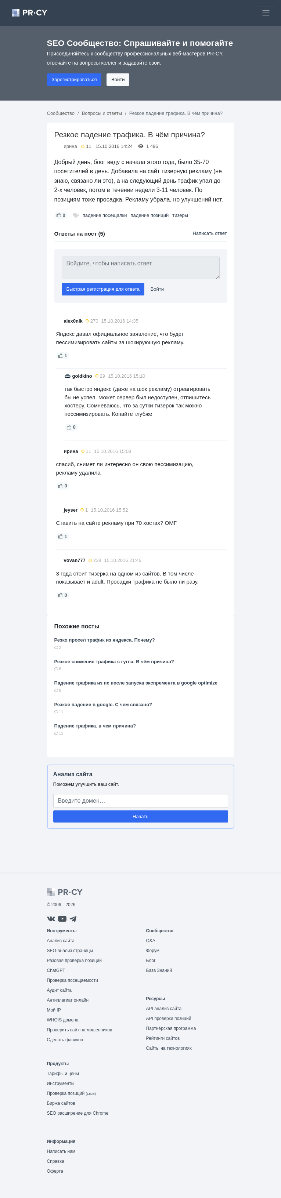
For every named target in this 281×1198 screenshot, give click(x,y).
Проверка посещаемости (72, 980)
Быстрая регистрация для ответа (103, 289)
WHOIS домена (63, 1020)
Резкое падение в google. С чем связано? (103, 704)
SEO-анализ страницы (70, 950)
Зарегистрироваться (74, 79)
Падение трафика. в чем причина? (95, 726)
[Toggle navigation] (266, 13)
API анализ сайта (164, 1008)
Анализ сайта (73, 774)
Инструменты (61, 1083)
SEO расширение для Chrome (78, 1113)
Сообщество (61, 113)
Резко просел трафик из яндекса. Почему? (104, 640)
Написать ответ (209, 233)
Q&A (150, 940)
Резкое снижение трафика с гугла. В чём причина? (114, 661)
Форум (152, 950)
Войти (118, 79)
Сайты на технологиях (169, 1048)
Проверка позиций (71, 1093)
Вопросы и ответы (102, 113)
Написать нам (61, 1151)
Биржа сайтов (61, 1103)
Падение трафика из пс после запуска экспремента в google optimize (135, 683)
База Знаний (159, 970)
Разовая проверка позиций (74, 960)
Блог (151, 960)
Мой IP (54, 1010)
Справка (55, 1161)
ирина (70, 146)
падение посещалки (105, 215)
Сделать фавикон (65, 1039)
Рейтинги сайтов (163, 1038)
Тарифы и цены (63, 1073)
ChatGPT (56, 970)
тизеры (180, 215)
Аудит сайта (59, 990)
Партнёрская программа (171, 1028)
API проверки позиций (168, 1018)
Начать (140, 816)
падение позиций (150, 215)
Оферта (55, 1171)
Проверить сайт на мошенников (79, 1029)
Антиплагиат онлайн (68, 1000)
